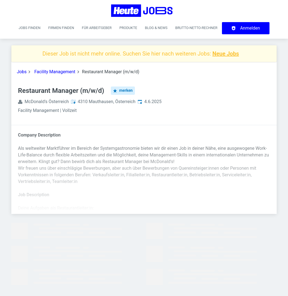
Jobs (22, 71)
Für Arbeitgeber (97, 28)
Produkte (128, 28)
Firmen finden (61, 28)
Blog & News (156, 28)
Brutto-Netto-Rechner (196, 28)
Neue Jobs (226, 53)
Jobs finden (29, 28)
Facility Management (54, 71)
